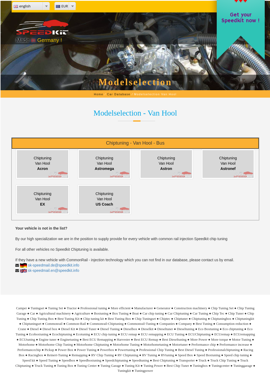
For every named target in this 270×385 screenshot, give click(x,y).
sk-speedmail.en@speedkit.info (53, 270)
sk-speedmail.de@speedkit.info (53, 265)
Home (98, 94)
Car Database (119, 94)
